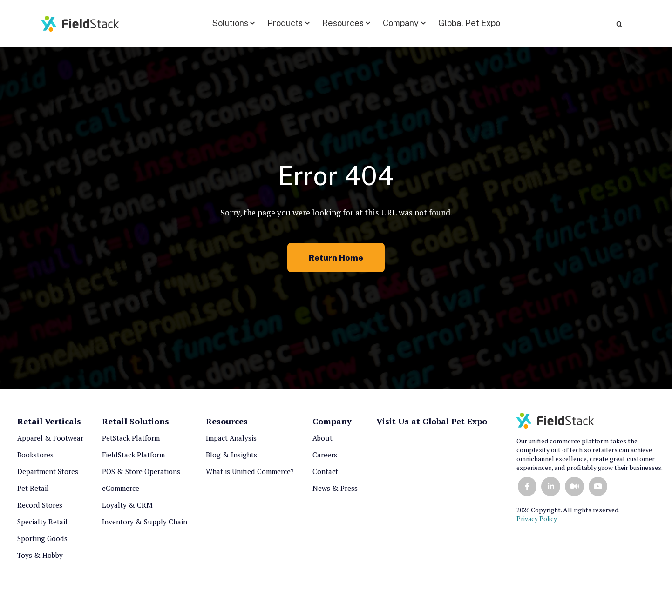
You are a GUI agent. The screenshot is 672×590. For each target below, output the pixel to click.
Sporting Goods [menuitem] (42, 541)
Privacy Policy (536, 521)
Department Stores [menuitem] (47, 474)
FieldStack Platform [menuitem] (133, 458)
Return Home (336, 260)
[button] (226, 22)
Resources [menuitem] (227, 424)
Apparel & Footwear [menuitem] (50, 441)
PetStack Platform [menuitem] (131, 441)
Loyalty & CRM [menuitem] (127, 508)
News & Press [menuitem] (335, 491)
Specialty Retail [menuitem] (42, 525)
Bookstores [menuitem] (35, 458)
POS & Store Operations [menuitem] (141, 474)
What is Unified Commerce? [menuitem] (250, 474)
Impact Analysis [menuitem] (231, 441)
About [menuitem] (322, 441)
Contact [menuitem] (325, 474)
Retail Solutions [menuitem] (135, 424)
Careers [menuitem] (324, 458)
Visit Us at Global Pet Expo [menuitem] (431, 424)
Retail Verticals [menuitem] (49, 424)
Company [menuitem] (332, 424)
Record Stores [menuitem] (39, 508)
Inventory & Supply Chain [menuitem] (144, 525)
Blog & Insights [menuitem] (231, 458)
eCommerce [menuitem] (120, 491)
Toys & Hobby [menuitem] (40, 558)
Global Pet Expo (462, 22)
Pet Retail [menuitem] (33, 491)
